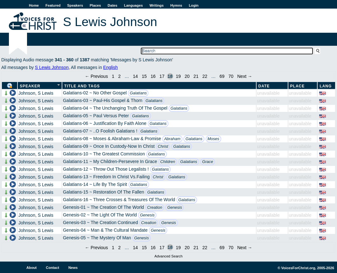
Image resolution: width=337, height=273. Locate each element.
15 (144, 76)
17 (162, 76)
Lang (326, 86)
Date (264, 86)
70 (230, 76)
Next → (244, 76)
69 (222, 76)
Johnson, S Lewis (35, 93)
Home (34, 5)
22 (204, 76)
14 (135, 76)
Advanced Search (168, 256)
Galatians (138, 93)
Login (193, 5)
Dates (112, 5)
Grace (207, 162)
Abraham (172, 139)
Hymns (176, 5)
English (110, 67)
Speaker (30, 86)
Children (167, 162)
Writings (156, 5)
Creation (154, 207)
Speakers (75, 5)
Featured (52, 5)
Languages (133, 5)
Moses (213, 139)
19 (178, 76)
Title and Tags (82, 86)
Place (297, 86)
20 (187, 76)
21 (196, 76)
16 (153, 76)
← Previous (96, 76)
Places (95, 5)
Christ (163, 146)
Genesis (174, 207)
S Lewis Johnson (52, 67)
